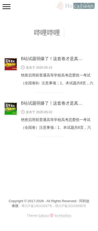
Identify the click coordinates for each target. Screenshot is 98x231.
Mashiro (65, 215)
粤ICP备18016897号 (37, 206)
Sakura (43, 215)
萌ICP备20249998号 (70, 206)
